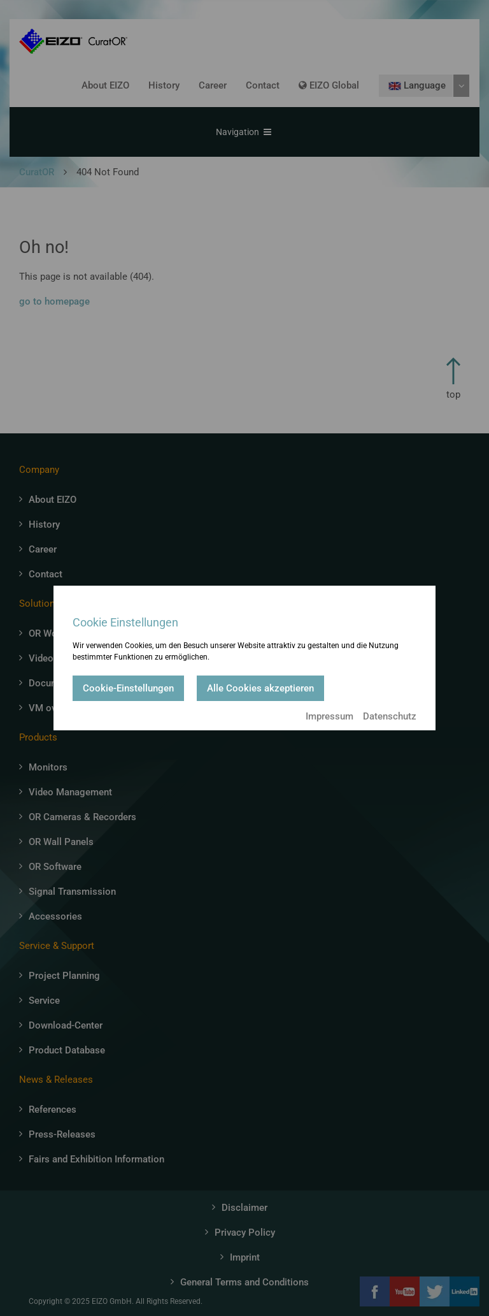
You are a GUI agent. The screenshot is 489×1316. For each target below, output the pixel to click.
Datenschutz (389, 716)
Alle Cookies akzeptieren (260, 688)
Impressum (329, 716)
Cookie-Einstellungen (128, 688)
